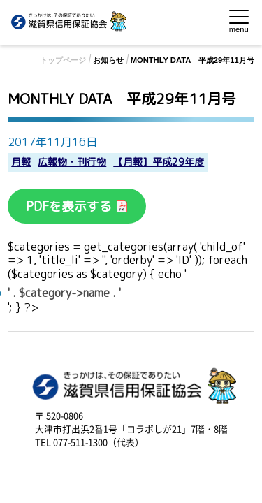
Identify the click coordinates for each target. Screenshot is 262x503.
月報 (21, 162)
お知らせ (108, 60)
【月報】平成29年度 (158, 162)
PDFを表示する (70, 206)
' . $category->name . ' (64, 293)
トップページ (63, 60)
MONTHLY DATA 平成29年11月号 (192, 60)
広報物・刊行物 (72, 162)
